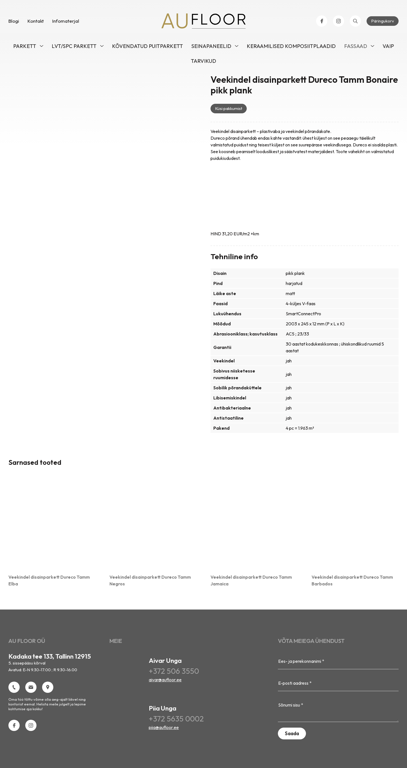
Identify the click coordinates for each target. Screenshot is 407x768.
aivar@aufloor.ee (165, 681)
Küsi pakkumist (228, 109)
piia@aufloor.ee (164, 729)
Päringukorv (382, 22)
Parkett (24, 47)
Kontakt (36, 22)
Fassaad (355, 47)
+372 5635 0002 (176, 720)
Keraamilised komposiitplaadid (291, 47)
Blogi (13, 22)
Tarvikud (203, 62)
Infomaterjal (65, 22)
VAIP (388, 47)
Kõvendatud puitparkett (147, 47)
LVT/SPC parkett (74, 47)
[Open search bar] (355, 22)
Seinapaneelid (211, 47)
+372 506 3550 (174, 672)
